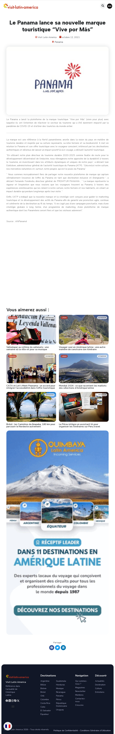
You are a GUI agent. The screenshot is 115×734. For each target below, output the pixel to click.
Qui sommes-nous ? (81, 682)
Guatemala (61, 681)
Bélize (43, 684)
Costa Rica (45, 703)
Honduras (60, 684)
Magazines (80, 687)
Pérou (58, 699)
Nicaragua (60, 692)
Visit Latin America (16, 682)
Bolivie (43, 688)
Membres (79, 695)
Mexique (60, 688)
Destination (100, 684)
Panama (59, 42)
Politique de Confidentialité (66, 730)
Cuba (42, 706)
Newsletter (80, 691)
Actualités (99, 681)
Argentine (44, 681)
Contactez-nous (80, 700)
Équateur (44, 714)
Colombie (44, 699)
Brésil (43, 692)
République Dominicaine (61, 704)
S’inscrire (79, 705)
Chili (42, 695)
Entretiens (99, 692)
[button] (109, 6)
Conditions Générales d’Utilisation (95, 730)
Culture (98, 688)
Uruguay (60, 709)
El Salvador (45, 710)
